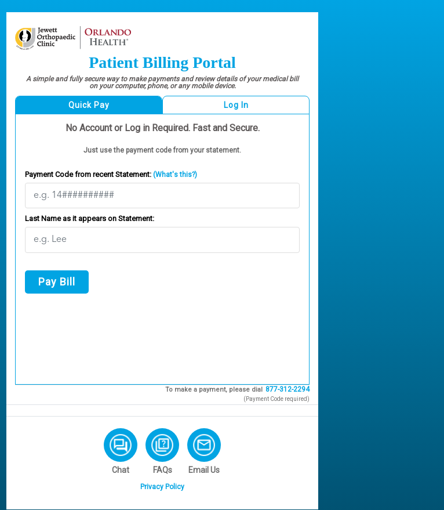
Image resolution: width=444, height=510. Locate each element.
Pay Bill (56, 282)
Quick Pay (89, 105)
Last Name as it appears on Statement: (89, 218)
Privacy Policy (162, 487)
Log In (236, 105)
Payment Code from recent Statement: (111, 174)
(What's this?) (174, 175)
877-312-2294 (287, 389)
